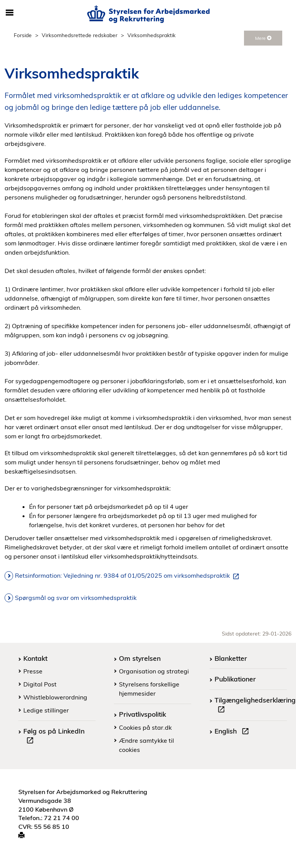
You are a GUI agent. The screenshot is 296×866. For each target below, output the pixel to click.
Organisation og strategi (154, 671)
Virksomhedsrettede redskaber (79, 35)
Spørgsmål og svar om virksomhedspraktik (76, 597)
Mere (263, 38)
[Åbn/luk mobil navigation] (9, 13)
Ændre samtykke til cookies (146, 745)
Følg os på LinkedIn (54, 737)
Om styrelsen (140, 658)
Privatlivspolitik (142, 714)
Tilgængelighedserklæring (255, 706)
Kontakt (35, 658)
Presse (32, 671)
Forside (23, 35)
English (233, 732)
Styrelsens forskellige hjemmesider (149, 688)
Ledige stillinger (46, 710)
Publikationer (235, 679)
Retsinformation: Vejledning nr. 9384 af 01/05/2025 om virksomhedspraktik (128, 576)
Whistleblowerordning (55, 697)
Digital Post (40, 684)
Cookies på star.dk (145, 727)
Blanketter (231, 658)
